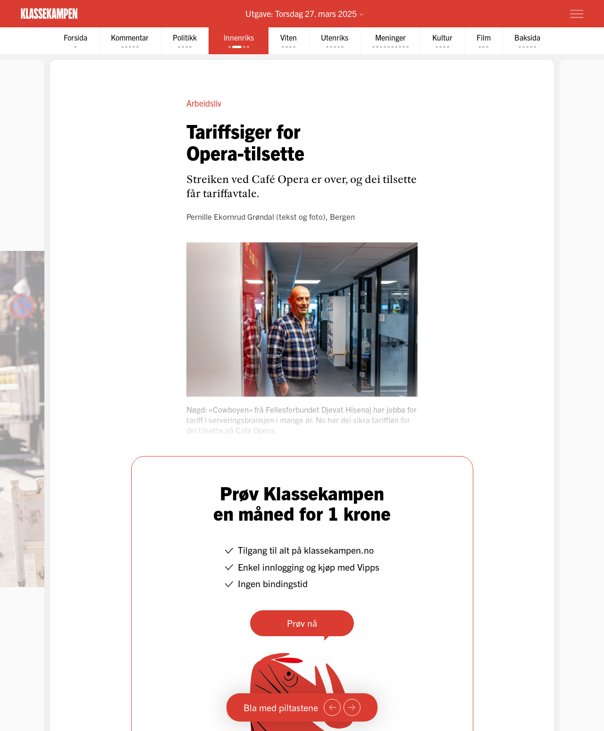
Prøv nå (302, 623)
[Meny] (576, 13)
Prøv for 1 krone (520, 13)
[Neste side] (352, 707)
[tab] (73, 40)
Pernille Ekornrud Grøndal (230, 216)
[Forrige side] (332, 707)
